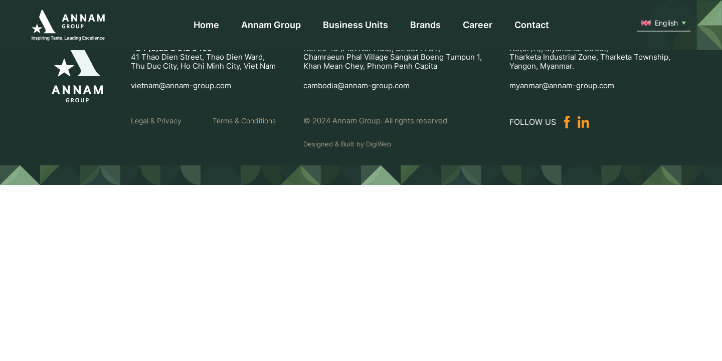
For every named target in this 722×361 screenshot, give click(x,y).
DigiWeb (378, 144)
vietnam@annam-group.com (181, 85)
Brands (425, 25)
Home (206, 25)
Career (477, 25)
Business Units (355, 25)
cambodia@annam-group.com (356, 85)
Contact (531, 25)
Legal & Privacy (156, 121)
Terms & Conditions (244, 121)
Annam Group (271, 25)
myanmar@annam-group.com (561, 85)
